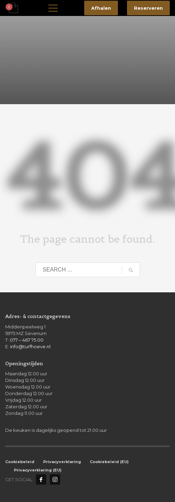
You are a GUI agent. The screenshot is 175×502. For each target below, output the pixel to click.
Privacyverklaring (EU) (38, 470)
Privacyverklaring (62, 461)
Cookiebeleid (19, 461)
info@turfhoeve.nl (30, 346)
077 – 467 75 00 (26, 340)
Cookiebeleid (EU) (109, 461)
